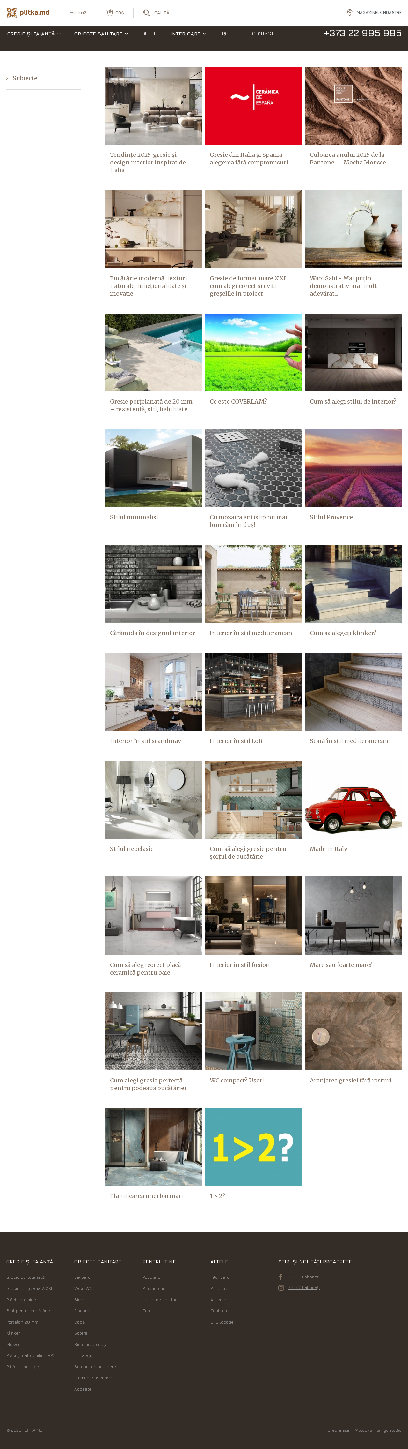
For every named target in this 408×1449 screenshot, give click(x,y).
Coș (146, 1310)
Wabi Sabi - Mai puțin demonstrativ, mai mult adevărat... (343, 286)
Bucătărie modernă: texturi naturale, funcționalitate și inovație (148, 286)
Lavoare (82, 1277)
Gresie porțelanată (25, 1277)
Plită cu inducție (22, 1366)
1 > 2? (217, 1196)
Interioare (185, 38)
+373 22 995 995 (363, 37)
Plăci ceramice (21, 1299)
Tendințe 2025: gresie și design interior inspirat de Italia (148, 162)
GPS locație (222, 1321)
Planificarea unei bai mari (146, 1196)
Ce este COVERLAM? (238, 401)
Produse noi (154, 1288)
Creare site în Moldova (350, 1430)
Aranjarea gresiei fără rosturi (350, 1080)
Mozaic (13, 1344)
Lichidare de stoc (160, 1299)
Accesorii (83, 1389)
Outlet (151, 38)
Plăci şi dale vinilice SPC (30, 1355)
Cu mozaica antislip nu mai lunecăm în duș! (248, 520)
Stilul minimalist (134, 517)
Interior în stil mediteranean (251, 633)
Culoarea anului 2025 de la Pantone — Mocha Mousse (348, 158)
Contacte (264, 38)
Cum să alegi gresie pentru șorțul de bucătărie (248, 852)
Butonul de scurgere (95, 1366)
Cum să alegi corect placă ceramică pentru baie (145, 968)
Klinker (13, 1333)
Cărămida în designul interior (152, 633)
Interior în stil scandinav (145, 741)
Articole (218, 1299)
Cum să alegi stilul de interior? (353, 401)
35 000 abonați (299, 1277)
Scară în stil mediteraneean (349, 741)
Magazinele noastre (379, 12)
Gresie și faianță (31, 38)
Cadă (79, 1321)
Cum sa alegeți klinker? (343, 633)
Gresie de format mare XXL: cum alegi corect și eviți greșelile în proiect (249, 286)
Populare (151, 1277)
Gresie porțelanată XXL (29, 1288)
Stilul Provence (331, 517)
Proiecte (230, 38)
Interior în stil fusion (240, 964)
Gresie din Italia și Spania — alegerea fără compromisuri (250, 158)
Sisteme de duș (90, 1344)
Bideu (80, 1299)
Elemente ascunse (93, 1377)
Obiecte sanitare (98, 38)
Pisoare (81, 1310)
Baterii (80, 1333)
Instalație (83, 1355)
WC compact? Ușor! (237, 1080)
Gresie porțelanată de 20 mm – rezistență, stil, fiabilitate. (151, 405)
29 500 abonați (299, 1287)
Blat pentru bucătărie (28, 1310)
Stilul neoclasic (131, 849)
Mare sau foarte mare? (341, 964)
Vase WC (83, 1288)
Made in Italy (328, 849)
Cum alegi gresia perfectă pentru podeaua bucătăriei (148, 1084)
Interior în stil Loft (236, 741)
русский (78, 12)
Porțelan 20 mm (22, 1321)
